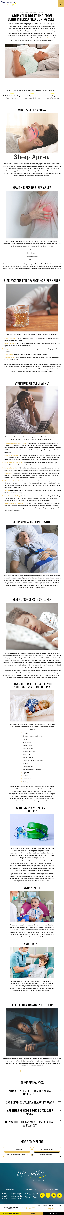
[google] (42, 1195)
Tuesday (4, 1195)
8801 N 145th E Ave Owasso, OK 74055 (31, 1197)
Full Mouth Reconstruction (17, 1155)
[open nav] (61, 3)
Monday (4, 1193)
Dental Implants (47, 1149)
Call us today (49, 38)
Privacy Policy (30, 1207)
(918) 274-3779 (31, 1194)
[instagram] (53, 1195)
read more (32, 1071)
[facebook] (48, 1195)
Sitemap (25, 1207)
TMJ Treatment (17, 1149)
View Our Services (46, 1155)
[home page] (8, 3)
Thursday (4, 1198)
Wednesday (5, 1196)
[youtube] (59, 1195)
